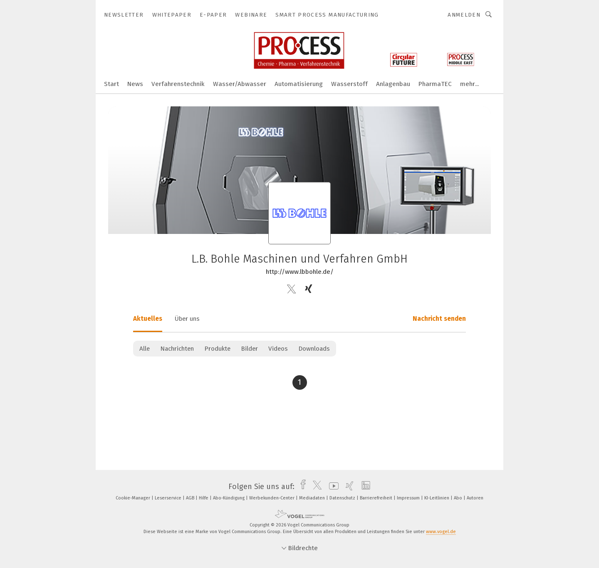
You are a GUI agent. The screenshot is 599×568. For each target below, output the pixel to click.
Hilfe (204, 498)
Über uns (187, 318)
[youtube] (332, 486)
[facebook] (301, 486)
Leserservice (169, 498)
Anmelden (464, 14)
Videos (278, 348)
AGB (191, 498)
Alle (144, 348)
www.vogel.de (441, 531)
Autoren (475, 498)
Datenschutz (342, 498)
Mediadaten (312, 498)
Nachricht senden (439, 318)
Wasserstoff (349, 84)
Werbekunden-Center (272, 498)
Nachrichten (177, 348)
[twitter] (315, 486)
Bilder (249, 348)
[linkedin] (363, 486)
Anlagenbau (393, 84)
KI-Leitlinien (437, 498)
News (135, 84)
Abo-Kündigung (229, 498)
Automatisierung (299, 84)
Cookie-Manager (133, 498)
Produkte (217, 348)
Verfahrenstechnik (178, 84)
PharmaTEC (435, 84)
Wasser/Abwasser (239, 84)
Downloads (314, 348)
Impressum (409, 498)
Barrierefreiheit (377, 498)
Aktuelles (147, 318)
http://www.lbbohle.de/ (300, 271)
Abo (458, 498)
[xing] (347, 486)
